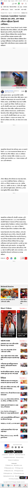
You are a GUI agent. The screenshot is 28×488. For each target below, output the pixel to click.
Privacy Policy (19, 457)
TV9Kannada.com (9, 468)
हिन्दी (2, 1)
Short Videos (6, 308)
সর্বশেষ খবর (6, 7)
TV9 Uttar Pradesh (14, 479)
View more (23, 308)
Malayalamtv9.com (9, 476)
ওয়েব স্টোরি (17, 9)
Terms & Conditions (13, 460)
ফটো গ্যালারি (23, 9)
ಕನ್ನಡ (9, 1)
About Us (11, 455)
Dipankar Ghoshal (9, 91)
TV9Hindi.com (9, 465)
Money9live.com (19, 476)
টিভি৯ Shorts (5, 9)
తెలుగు (12, 1)
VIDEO (11, 9)
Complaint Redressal (9, 457)
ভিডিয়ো (3, 378)
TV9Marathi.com (8, 471)
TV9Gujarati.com (18, 471)
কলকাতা (25, 7)
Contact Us (5, 455)
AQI (16, 4)
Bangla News (4, 13)
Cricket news (16, 13)
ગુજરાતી (20, 1)
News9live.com (18, 465)
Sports (10, 13)
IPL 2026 (20, 7)
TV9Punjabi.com (7, 473)
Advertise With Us (20, 455)
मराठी (16, 1)
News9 (5, 1)
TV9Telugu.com (19, 468)
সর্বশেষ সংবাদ (5, 341)
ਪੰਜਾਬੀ (24, 1)
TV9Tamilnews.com (18, 473)
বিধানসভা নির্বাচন (13, 7)
